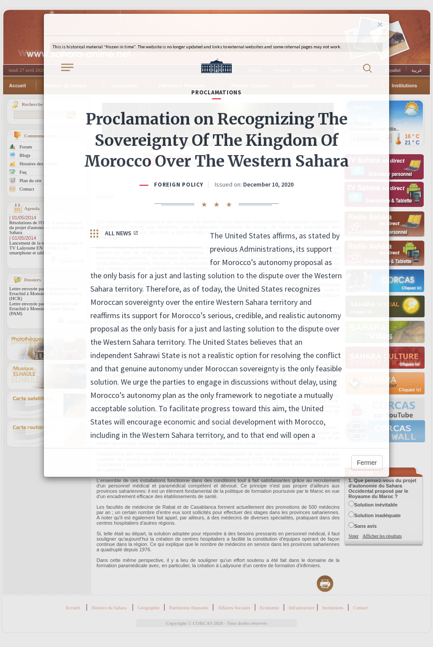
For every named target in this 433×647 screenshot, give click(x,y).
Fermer (367, 462)
